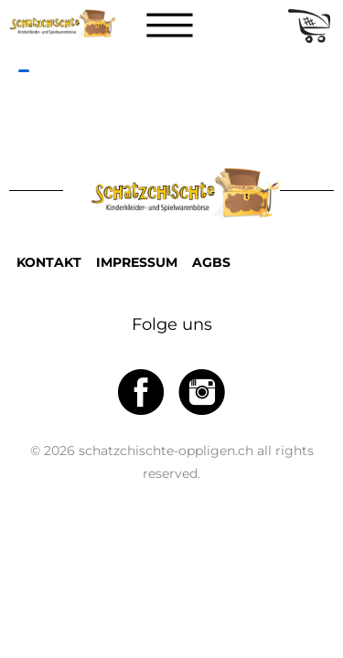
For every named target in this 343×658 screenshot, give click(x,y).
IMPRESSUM (136, 262)
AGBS (211, 262)
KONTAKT (48, 262)
